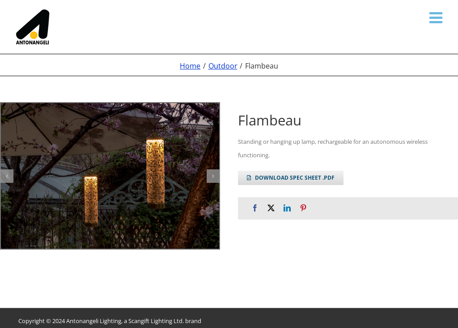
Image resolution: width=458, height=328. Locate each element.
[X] (271, 208)
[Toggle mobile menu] (437, 17)
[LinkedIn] (287, 208)
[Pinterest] (303, 208)
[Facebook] (255, 208)
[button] (6, 176)
